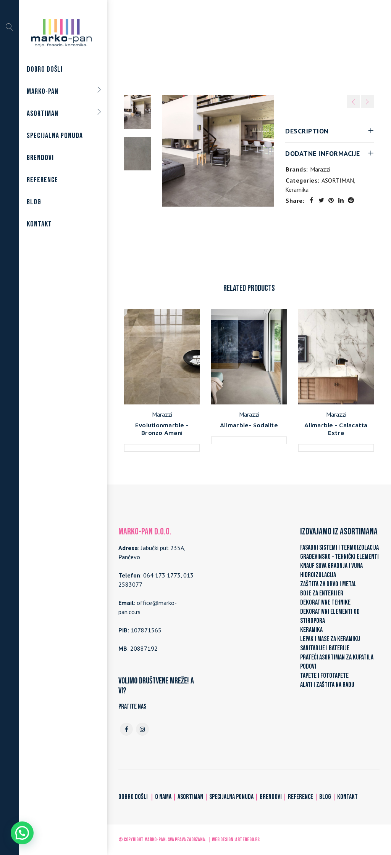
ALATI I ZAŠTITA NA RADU (327, 685)
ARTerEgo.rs (247, 839)
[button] (22, 832)
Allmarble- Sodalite (249, 425)
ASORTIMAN (215, 46)
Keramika (250, 46)
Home (184, 46)
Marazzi (320, 169)
